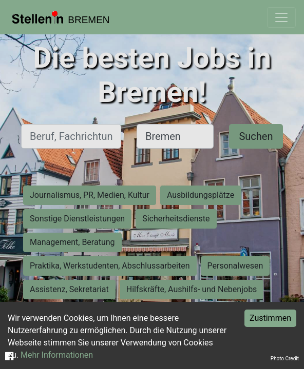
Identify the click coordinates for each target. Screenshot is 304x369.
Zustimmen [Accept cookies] (270, 318)
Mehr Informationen (57, 355)
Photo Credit (285, 358)
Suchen (256, 136)
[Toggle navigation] (281, 17)
